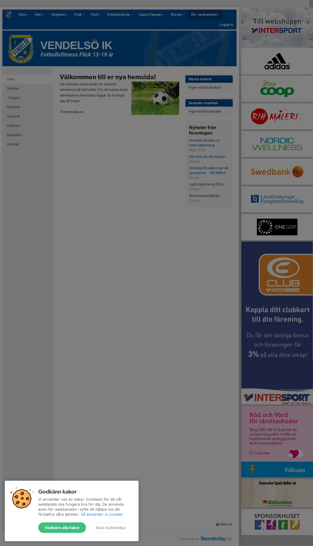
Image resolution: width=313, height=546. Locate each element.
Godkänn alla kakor (62, 527)
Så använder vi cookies (102, 514)
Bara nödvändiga (110, 527)
